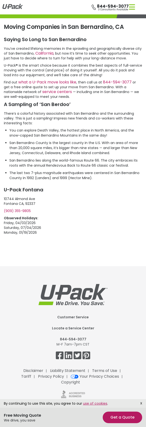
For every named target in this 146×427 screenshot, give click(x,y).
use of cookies (95, 403)
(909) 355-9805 (17, 210)
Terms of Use (104, 370)
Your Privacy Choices (95, 376)
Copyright (70, 382)
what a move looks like (47, 82)
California (44, 53)
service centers (57, 91)
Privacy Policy (51, 376)
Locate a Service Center (73, 328)
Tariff (26, 376)
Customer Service (73, 317)
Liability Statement (67, 370)
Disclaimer (33, 370)
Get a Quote (122, 417)
